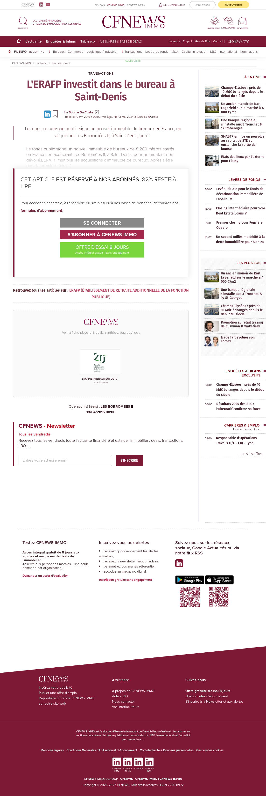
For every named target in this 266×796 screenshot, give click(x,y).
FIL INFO (32, 51)
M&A (174, 51)
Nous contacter (123, 701)
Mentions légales (52, 750)
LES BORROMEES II (101, 409)
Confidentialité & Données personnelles (167, 750)
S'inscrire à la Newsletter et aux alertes (214, 701)
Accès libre (132, 60)
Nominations (249, 51)
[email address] (65, 460)
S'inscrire (129, 460)
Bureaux (58, 51)
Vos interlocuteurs (125, 706)
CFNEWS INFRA (136, 5)
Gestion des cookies (210, 750)
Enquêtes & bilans (61, 41)
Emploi (187, 41)
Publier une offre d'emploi (58, 692)
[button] (23, 22)
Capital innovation (194, 51)
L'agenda (174, 41)
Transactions (133, 51)
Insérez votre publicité (55, 687)
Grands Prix (202, 41)
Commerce (76, 51)
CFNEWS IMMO (116, 5)
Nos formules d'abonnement (206, 696)
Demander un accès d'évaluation (45, 575)
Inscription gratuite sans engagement (125, 579)
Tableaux (87, 41)
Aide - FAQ (120, 696)
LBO (213, 51)
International (228, 51)
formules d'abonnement (41, 210)
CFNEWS (100, 5)
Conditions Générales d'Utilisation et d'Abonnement (101, 750)
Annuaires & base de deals (121, 41)
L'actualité (33, 41)
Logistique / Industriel (102, 51)
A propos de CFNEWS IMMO (133, 690)
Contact (218, 41)
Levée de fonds (156, 51)
